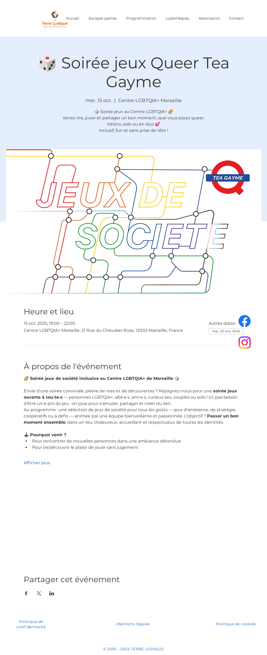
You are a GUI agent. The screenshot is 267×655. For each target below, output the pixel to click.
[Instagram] (244, 342)
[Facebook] (244, 321)
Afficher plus (37, 462)
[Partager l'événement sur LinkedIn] (51, 593)
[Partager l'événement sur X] (39, 593)
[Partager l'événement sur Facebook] (26, 593)
